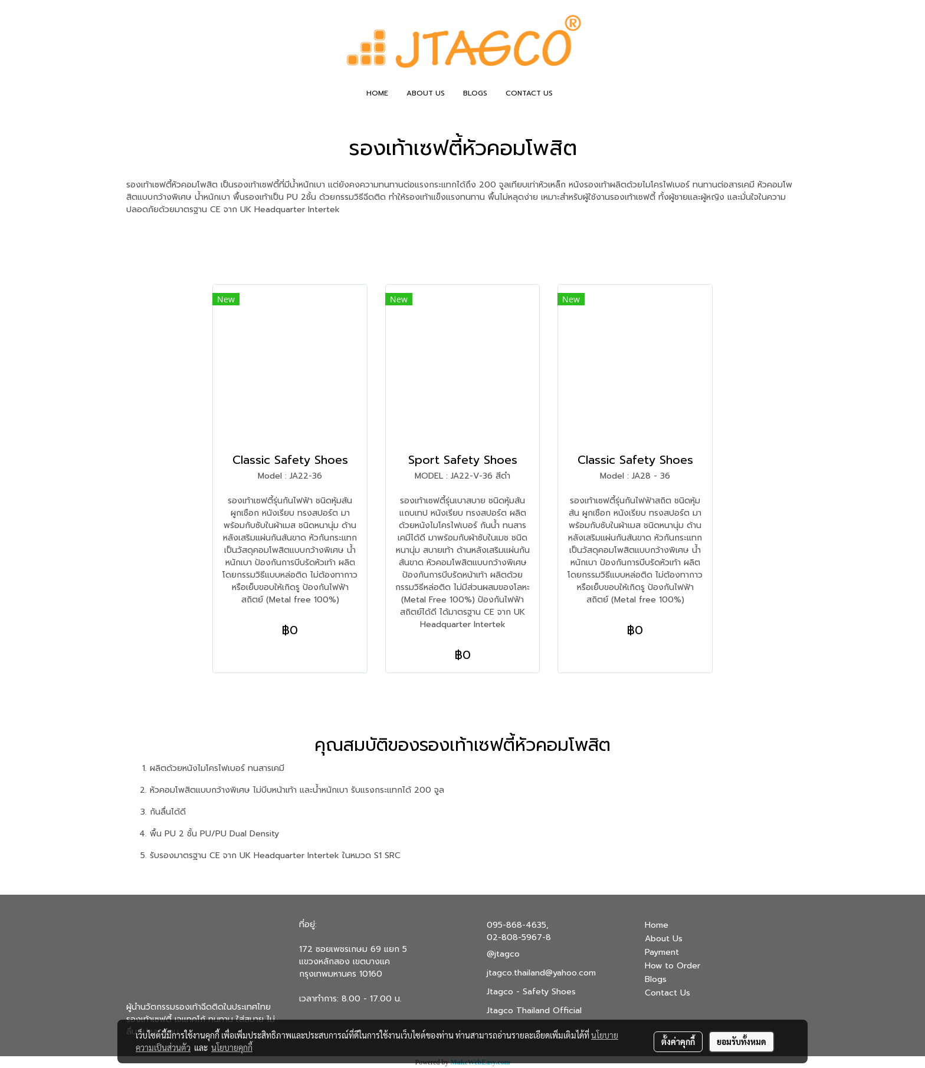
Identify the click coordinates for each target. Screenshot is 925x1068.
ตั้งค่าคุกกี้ (678, 1041)
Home (656, 925)
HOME (377, 93)
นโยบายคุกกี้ (231, 1047)
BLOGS (475, 93)
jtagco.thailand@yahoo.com (541, 973)
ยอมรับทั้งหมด (741, 1041)
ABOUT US (425, 93)
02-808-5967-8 (519, 937)
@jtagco (503, 954)
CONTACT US (529, 93)
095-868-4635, (518, 925)
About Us (664, 938)
